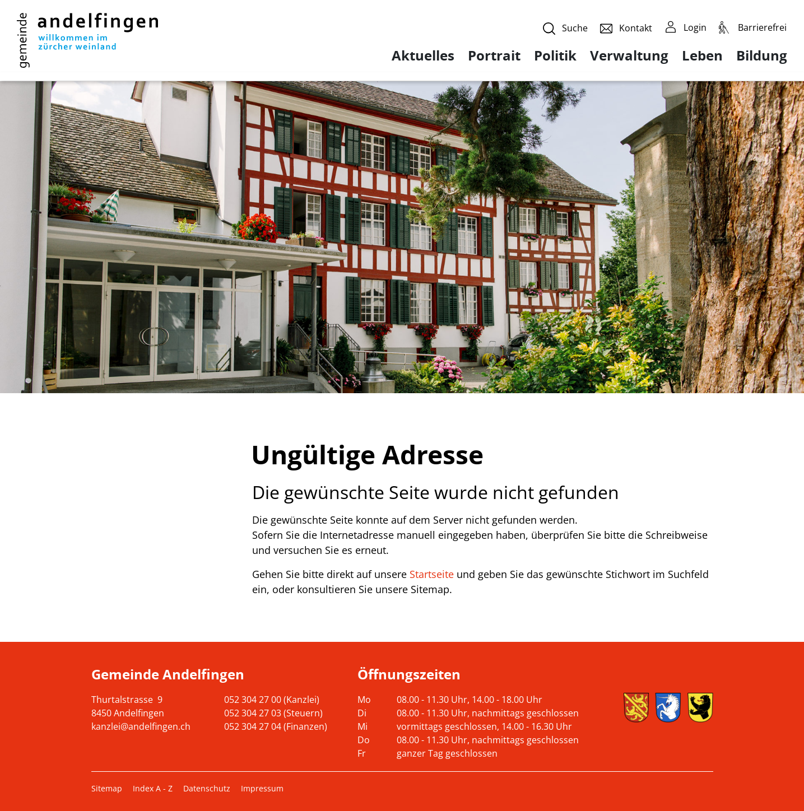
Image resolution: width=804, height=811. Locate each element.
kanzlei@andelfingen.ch (140, 726)
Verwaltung (629, 55)
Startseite (432, 574)
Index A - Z (153, 788)
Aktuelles (423, 55)
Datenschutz (206, 788)
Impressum (262, 788)
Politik (555, 55)
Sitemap (106, 788)
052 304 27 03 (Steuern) (273, 713)
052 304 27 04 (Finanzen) (275, 726)
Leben (702, 55)
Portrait (494, 55)
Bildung (761, 55)
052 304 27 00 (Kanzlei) (271, 699)
